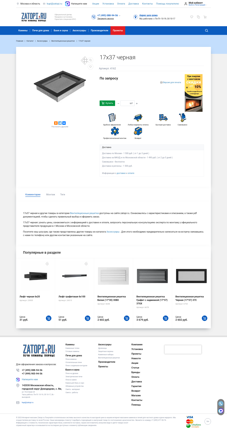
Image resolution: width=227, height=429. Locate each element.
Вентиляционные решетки (84, 213)
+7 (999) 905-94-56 (32, 373)
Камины (23, 30)
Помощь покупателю (167, 3)
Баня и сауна (61, 30)
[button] (109, 15)
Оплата (121, 3)
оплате (131, 173)
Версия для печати (172, 82)
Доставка (133, 3)
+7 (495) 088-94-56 (32, 370)
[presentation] (183, 349)
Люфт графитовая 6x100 (71, 296)
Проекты (118, 30)
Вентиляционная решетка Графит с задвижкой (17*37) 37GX (152, 300)
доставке (121, 173)
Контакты (147, 3)
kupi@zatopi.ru (54, 3)
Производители (99, 30)
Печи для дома (40, 30)
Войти (191, 5)
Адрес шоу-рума (148, 15)
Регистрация (200, 5)
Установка (108, 3)
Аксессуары (79, 30)
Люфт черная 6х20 (30, 296)
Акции (95, 3)
